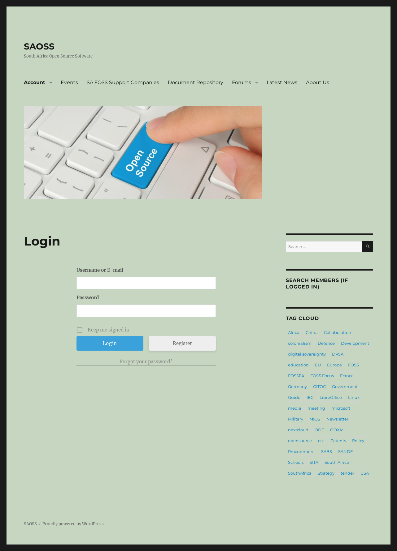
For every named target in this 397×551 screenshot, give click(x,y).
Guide (294, 397)
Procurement (301, 451)
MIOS (314, 418)
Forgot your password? (146, 362)
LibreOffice (331, 397)
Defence (326, 343)
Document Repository (195, 82)
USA (364, 473)
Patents (338, 440)
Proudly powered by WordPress (73, 524)
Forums (241, 82)
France (347, 375)
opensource (300, 440)
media (294, 408)
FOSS (353, 364)
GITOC (319, 386)
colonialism (300, 343)
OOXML (338, 429)
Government (345, 386)
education (298, 364)
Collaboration (337, 332)
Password (87, 298)
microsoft (340, 408)
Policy (358, 440)
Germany (297, 386)
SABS (326, 451)
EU (318, 364)
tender (347, 473)
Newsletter (337, 418)
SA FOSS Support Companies (123, 82)
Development (355, 343)
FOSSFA (296, 375)
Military (295, 418)
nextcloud (298, 429)
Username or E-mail (99, 270)
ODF (319, 429)
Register (182, 343)
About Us (317, 82)
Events (69, 82)
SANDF (345, 451)
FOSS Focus (322, 375)
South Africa (337, 462)
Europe (334, 364)
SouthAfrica (300, 473)
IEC (310, 397)
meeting (316, 408)
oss (321, 440)
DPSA (337, 354)
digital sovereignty (307, 354)
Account (34, 82)
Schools (295, 462)
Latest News (282, 82)
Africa (293, 332)
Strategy (326, 473)
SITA (314, 462)
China (312, 332)
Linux (354, 397)
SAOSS (39, 46)
